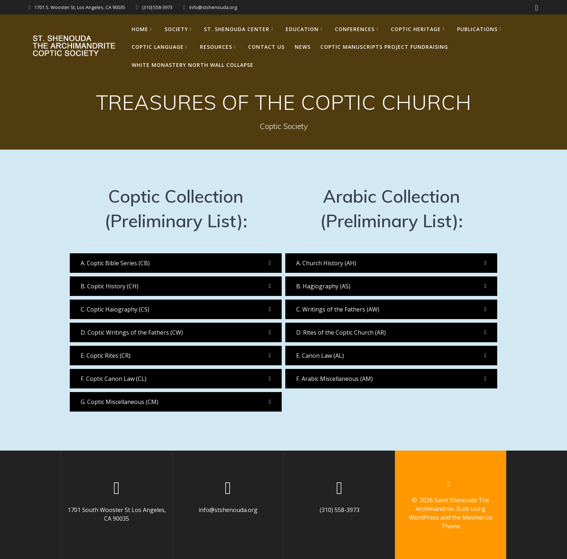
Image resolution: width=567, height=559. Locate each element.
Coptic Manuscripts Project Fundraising (384, 46)
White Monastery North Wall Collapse (192, 64)
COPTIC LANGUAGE (158, 46)
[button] (176, 263)
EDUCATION (302, 29)
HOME (140, 29)
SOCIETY (176, 29)
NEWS (303, 46)
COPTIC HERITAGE (416, 29)
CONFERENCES (355, 29)
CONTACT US (266, 46)
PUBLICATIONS (477, 29)
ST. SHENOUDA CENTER (236, 29)
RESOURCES (216, 46)
